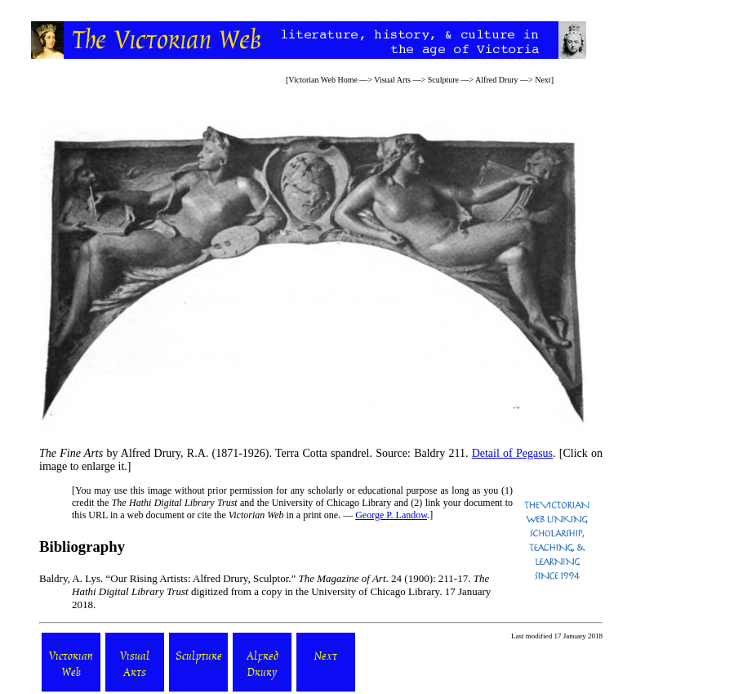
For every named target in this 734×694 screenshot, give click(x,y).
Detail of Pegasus (512, 453)
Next (542, 79)
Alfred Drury (496, 79)
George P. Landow (391, 515)
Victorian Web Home (323, 79)
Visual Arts (392, 79)
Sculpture (443, 79)
